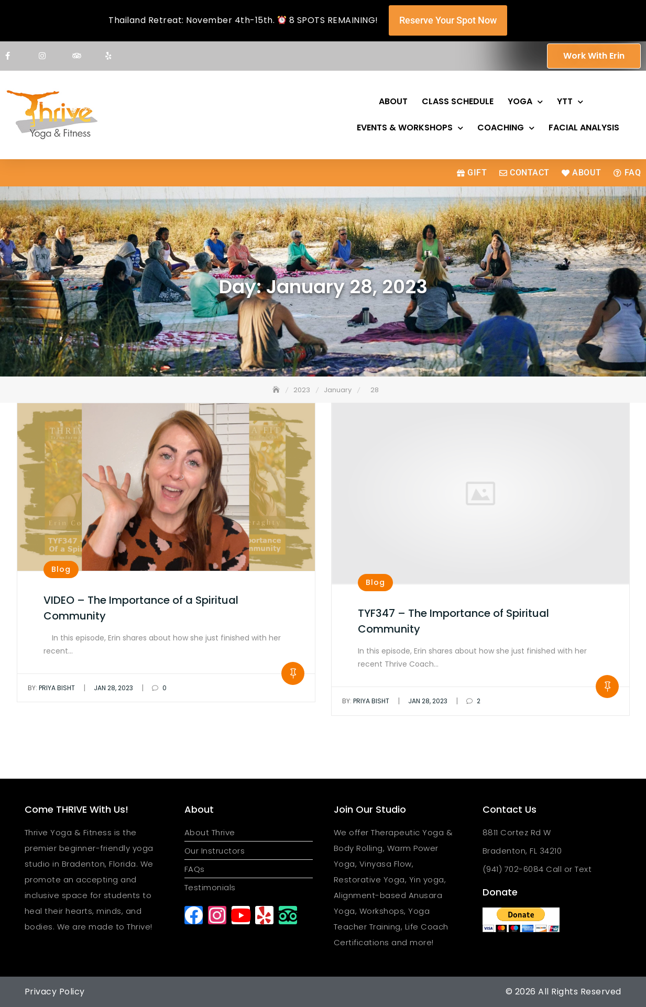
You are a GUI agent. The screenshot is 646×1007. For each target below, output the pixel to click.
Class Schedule (458, 101)
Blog (61, 569)
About (393, 101)
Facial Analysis (584, 127)
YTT (570, 102)
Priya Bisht (51, 687)
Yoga (525, 102)
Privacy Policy (55, 992)
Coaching (505, 128)
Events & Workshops (410, 128)
